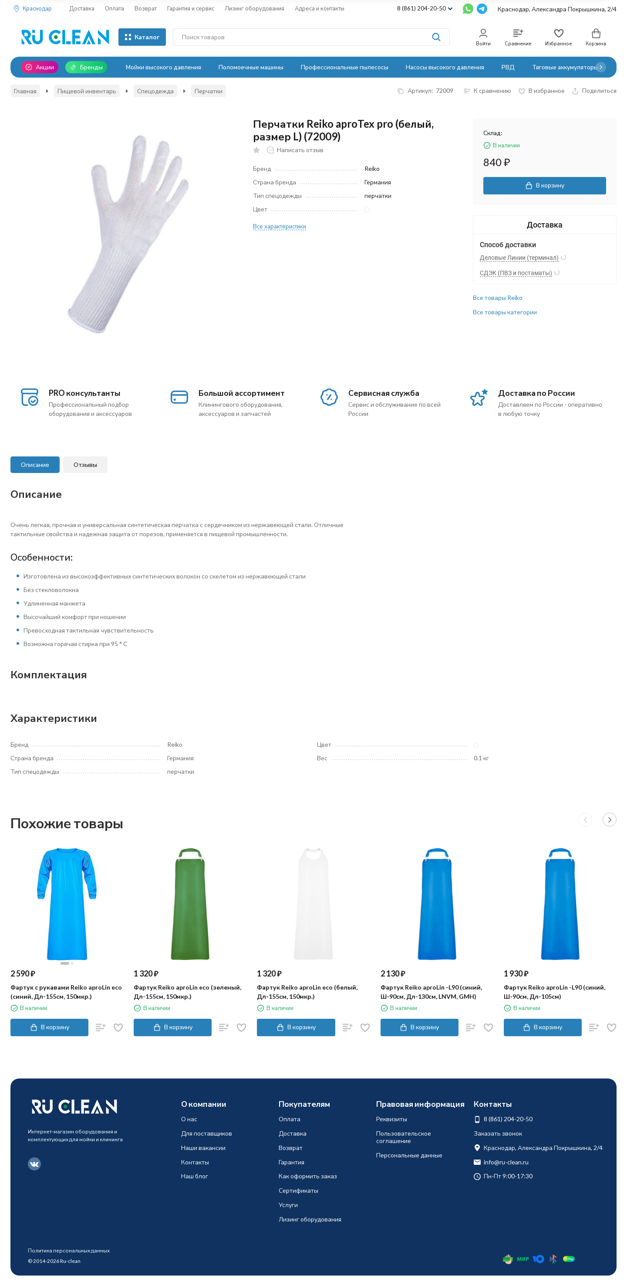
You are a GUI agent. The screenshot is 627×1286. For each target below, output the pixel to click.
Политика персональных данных (69, 1250)
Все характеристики (279, 226)
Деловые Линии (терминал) (519, 257)
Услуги (288, 1204)
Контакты (195, 1162)
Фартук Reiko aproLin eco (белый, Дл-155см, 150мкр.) (307, 991)
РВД (508, 67)
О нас (189, 1119)
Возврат (146, 8)
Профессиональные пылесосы (344, 67)
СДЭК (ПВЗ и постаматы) (516, 272)
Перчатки (208, 91)
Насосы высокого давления (445, 67)
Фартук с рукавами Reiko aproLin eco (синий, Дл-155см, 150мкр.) (66, 991)
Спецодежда (155, 91)
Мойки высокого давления (163, 67)
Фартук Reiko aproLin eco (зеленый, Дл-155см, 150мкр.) (187, 991)
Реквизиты (391, 1119)
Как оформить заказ (308, 1176)
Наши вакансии (203, 1147)
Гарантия (291, 1162)
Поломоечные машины (251, 67)
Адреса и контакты (319, 8)
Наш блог (194, 1176)
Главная (25, 91)
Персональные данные (409, 1155)
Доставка (81, 8)
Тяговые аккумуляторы (565, 67)
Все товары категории (505, 312)
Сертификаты (298, 1190)
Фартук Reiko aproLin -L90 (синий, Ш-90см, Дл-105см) (554, 991)
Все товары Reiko (497, 297)
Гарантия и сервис (190, 8)
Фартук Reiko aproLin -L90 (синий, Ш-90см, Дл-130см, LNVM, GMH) (431, 991)
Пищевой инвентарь (86, 91)
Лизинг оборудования (254, 8)
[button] (601, 67)
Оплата (114, 8)
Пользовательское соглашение (403, 1137)
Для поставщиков (206, 1133)
